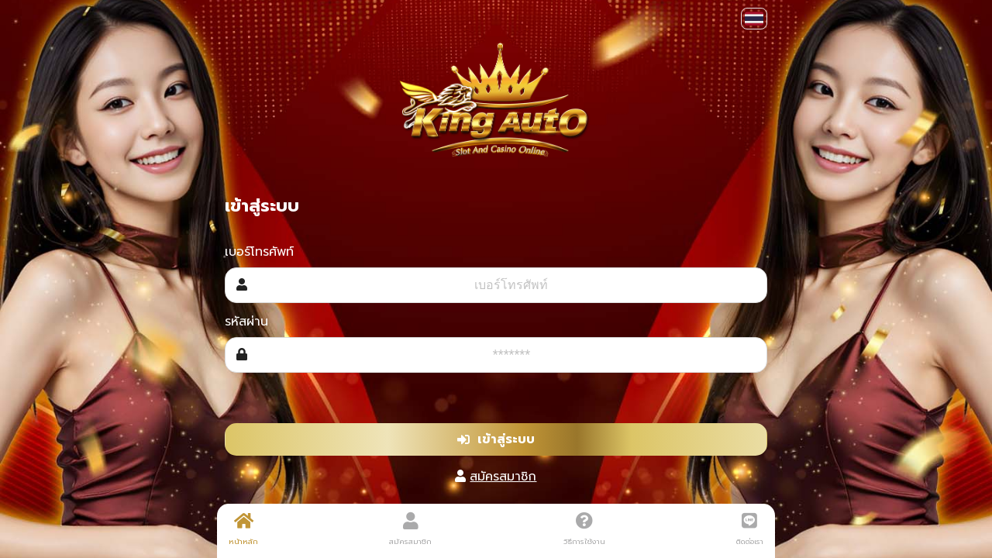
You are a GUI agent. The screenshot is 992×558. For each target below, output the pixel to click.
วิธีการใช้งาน (584, 529)
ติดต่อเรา (749, 529)
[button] (754, 18)
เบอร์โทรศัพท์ (259, 252)
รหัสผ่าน (246, 321)
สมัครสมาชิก (503, 476)
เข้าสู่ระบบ (496, 439)
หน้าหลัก (243, 529)
